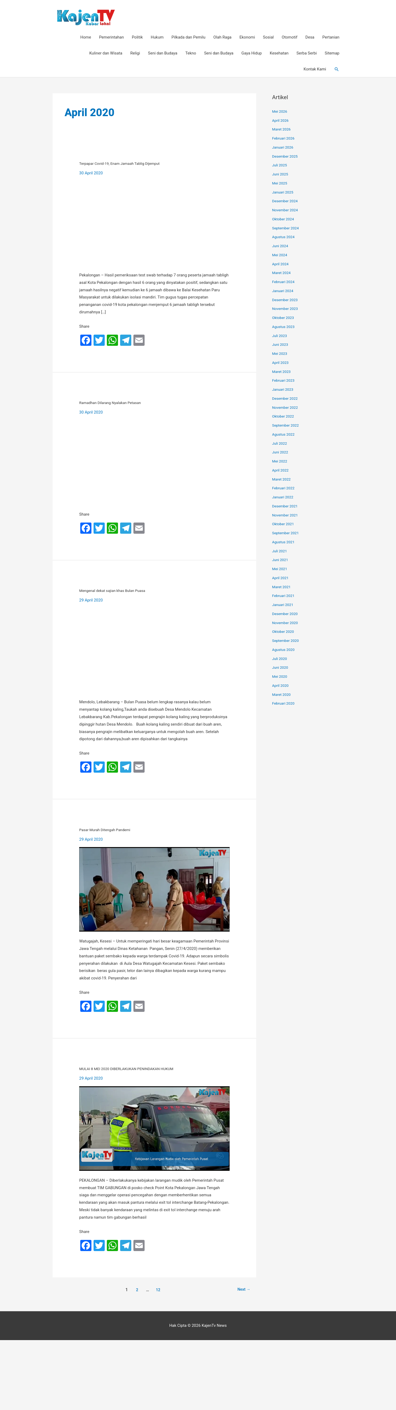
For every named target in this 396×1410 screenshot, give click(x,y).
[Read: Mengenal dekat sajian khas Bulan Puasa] (154, 692)
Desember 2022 (286, 399)
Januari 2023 (283, 390)
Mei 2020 (280, 677)
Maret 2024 (282, 273)
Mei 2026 (280, 112)
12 (157, 1359)
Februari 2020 (284, 704)
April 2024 (281, 264)
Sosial (268, 38)
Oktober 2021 (284, 524)
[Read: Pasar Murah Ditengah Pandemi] (154, 931)
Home (85, 38)
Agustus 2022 (284, 435)
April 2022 (281, 471)
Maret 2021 (282, 587)
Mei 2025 (280, 184)
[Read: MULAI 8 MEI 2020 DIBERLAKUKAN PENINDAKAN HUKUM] (154, 1198)
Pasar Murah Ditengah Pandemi (154, 869)
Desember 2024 (286, 201)
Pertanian (330, 38)
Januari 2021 (283, 605)
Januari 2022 (283, 497)
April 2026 (281, 121)
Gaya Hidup (251, 54)
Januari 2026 (283, 148)
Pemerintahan (111, 38)
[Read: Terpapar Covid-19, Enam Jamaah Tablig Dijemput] (154, 237)
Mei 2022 (280, 462)
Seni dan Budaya (162, 54)
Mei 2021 (280, 569)
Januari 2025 (283, 192)
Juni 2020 (281, 668)
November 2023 (286, 309)
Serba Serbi (307, 54)
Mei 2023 (280, 354)
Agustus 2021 (284, 542)
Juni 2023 (281, 345)
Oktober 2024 (284, 219)
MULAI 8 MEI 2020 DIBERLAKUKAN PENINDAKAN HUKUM (151, 1122)
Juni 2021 (281, 560)
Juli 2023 (280, 336)
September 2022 (286, 426)
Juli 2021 (280, 551)
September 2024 (286, 228)
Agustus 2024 (284, 237)
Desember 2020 (286, 614)
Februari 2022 (284, 488)
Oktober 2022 (284, 417)
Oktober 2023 (284, 318)
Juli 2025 (280, 165)
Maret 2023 (282, 372)
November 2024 (286, 210)
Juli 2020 (280, 659)
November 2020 (286, 623)
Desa (309, 38)
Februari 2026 (284, 139)
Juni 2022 (281, 453)
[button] (336, 70)
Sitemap (332, 54)
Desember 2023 (286, 300)
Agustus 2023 (284, 327)
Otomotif (289, 38)
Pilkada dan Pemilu (188, 38)
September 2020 (286, 641)
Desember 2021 (286, 506)
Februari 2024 (284, 282)
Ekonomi (247, 38)
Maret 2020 (282, 695)
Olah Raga (222, 38)
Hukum (157, 38)
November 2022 (286, 408)
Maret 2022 (282, 479)
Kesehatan (279, 54)
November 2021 (286, 515)
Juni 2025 (281, 174)
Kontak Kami (315, 70)
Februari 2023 (284, 381)
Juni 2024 (281, 246)
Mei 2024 (280, 255)
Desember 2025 (286, 156)
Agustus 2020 (284, 650)
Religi (135, 54)
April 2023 (281, 363)
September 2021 (286, 533)
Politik (137, 38)
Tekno (190, 54)
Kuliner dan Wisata (105, 54)
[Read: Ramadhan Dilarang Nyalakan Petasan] (154, 490)
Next (243, 1359)
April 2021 (281, 578)
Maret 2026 (282, 130)
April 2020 (281, 686)
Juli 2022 (280, 443)
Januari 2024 (283, 291)
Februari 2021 (284, 596)
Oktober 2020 (284, 632)
